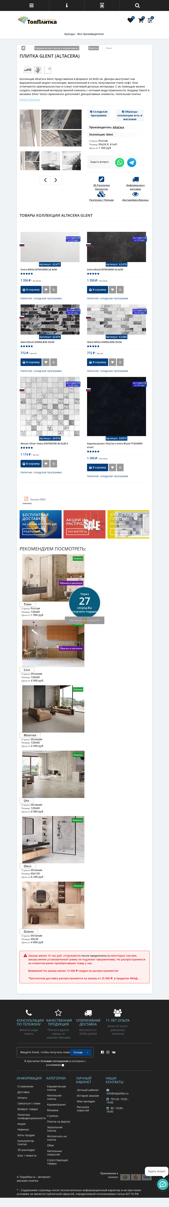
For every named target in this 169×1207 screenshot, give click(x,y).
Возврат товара (28, 1109)
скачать (27, 503)
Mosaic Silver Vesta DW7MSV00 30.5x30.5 (44, 443)
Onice (27, 866)
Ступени (52, 1116)
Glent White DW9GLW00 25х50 (104, 342)
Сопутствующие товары (57, 1161)
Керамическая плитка (56, 1088)
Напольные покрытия (54, 1152)
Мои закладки (86, 1101)
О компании (25, 1086)
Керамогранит (56, 1104)
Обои (50, 1145)
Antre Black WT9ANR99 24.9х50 (105, 269)
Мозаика (52, 1110)
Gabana (29, 931)
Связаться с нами (29, 1103)
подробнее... (34, 531)
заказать (121, 531)
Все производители (90, 34)
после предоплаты (94, 955)
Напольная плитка (54, 1097)
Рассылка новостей (83, 1108)
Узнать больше (30, 99)
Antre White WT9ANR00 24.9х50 (39, 269)
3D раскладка (26, 1150)
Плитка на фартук (58, 1121)
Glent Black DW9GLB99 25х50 (37, 342)
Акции (22, 1124)
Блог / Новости (27, 1155)
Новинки (23, 1129)
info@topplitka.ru (117, 1092)
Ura (26, 800)
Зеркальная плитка (54, 1128)
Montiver (30, 735)
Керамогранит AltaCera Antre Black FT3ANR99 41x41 (114, 445)
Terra (27, 604)
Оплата (22, 1097)
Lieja (27, 669)
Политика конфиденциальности (32, 1116)
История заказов (88, 1095)
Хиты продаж (26, 1135)
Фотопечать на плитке (57, 1137)
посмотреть (77, 531)
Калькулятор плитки (26, 1142)
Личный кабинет (88, 1090)
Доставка (23, 1092)
